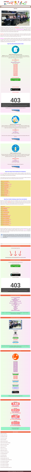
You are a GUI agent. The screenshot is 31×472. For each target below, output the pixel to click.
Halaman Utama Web (3, 433)
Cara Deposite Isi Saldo (3, 436)
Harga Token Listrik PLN (3, 450)
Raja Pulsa (15, 8)
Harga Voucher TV (3, 447)
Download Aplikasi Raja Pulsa (4, 458)
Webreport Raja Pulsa (3, 456)
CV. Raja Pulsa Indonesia (19, 29)
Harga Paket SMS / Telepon (8, 184)
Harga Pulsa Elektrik (7, 182)
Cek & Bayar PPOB (6, 195)
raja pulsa (17, 125)
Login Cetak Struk (5, 213)
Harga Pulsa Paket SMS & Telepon (5, 442)
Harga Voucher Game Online (4, 444)
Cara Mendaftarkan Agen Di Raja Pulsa (6, 459)
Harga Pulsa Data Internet (4, 441)
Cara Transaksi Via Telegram (7, 221)
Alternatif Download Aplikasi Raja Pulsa (6, 467)
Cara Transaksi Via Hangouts (7, 219)
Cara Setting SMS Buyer (6, 207)
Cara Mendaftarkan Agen (6, 217)
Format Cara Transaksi (3, 438)
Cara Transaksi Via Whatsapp (7, 223)
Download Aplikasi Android (7, 215)
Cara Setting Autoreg (6, 211)
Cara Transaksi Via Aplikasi (4, 462)
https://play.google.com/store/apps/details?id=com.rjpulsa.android (15, 257)
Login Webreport (5, 209)
